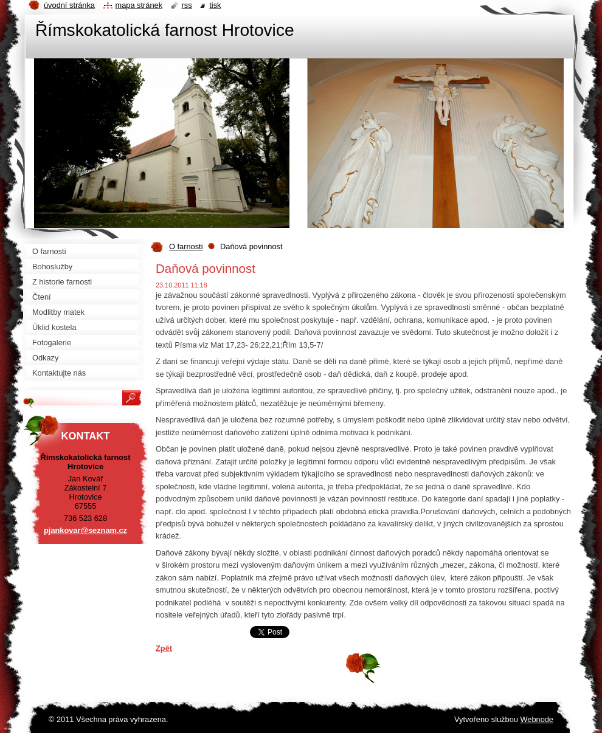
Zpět (164, 648)
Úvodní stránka (69, 5)
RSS (187, 5)
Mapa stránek (139, 5)
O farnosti (185, 246)
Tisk (215, 5)
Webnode (536, 719)
